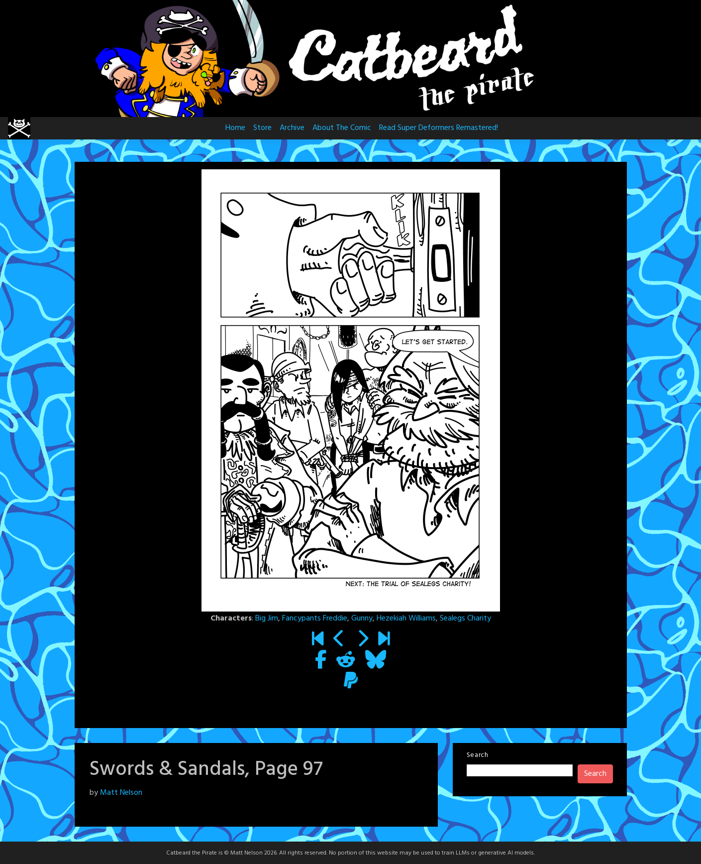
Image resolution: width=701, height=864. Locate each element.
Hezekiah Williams (406, 618)
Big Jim (266, 618)
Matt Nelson (121, 792)
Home (235, 128)
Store (262, 128)
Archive (292, 128)
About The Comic (341, 128)
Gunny (362, 618)
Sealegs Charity (465, 618)
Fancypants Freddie (314, 618)
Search (478, 755)
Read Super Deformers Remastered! (438, 128)
